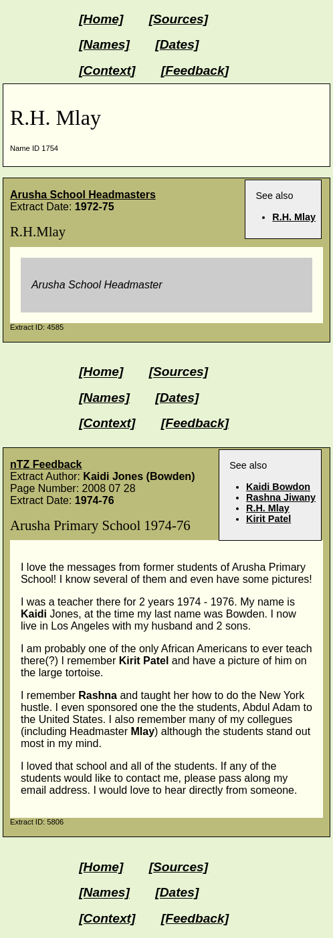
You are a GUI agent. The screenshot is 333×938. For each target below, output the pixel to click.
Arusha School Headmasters (83, 194)
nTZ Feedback (46, 464)
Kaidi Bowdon (278, 486)
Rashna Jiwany (281, 497)
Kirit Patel (268, 518)
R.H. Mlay (294, 217)
